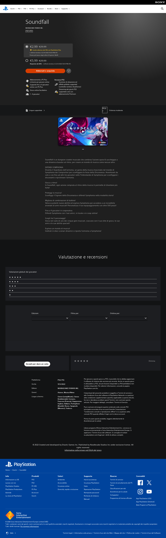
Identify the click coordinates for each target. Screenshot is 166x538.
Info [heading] (7, 476)
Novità (49, 9)
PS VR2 (34, 486)
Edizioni (35, 313)
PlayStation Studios (12, 486)
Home (7, 470)
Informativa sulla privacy (83, 533)
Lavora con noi (10, 483)
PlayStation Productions (13, 489)
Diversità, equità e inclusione (68, 489)
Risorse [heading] (113, 476)
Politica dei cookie (133, 533)
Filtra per (74, 313)
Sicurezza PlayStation (91, 483)
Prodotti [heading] (35, 476)
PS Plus (31, 9)
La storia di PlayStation (13, 496)
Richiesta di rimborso (91, 496)
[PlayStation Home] (5, 8)
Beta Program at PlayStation (146, 505)
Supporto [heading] (88, 476)
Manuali (87, 499)
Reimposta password (91, 492)
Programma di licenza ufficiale (121, 498)
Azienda (8, 492)
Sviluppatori (114, 495)
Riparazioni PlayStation (92, 489)
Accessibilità (62, 483)
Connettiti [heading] (140, 476)
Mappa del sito (119, 533)
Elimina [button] (152, 361)
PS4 (25, 9)
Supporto (64, 9)
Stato (86, 486)
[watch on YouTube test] (102, 142)
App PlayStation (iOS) (143, 498)
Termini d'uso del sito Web (103, 533)
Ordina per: (115, 313)
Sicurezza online (63, 486)
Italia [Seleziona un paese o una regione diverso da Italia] (10, 533)
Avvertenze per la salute (92, 421)
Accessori (41, 9)
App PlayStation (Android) (145, 502)
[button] (83, 131)
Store (56, 9)
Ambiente (61, 480)
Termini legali (68, 533)
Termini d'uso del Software (151, 533)
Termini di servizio (116, 480)
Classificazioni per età (118, 488)
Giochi (12, 9)
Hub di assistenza (90, 480)
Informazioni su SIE (12, 480)
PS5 (19, 9)
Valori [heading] (60, 476)
